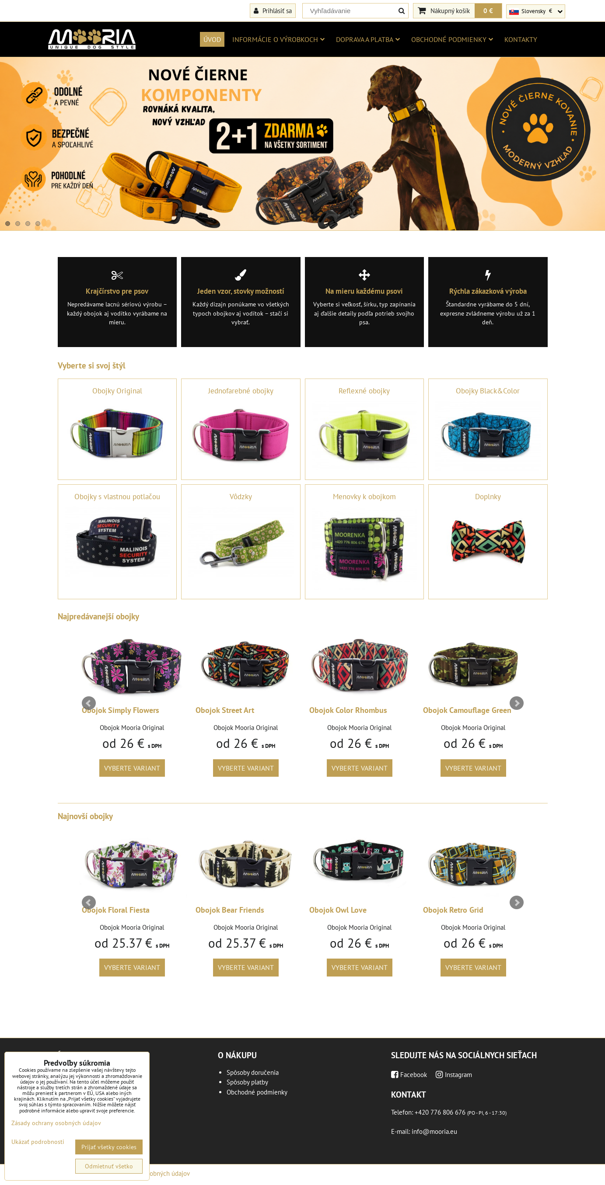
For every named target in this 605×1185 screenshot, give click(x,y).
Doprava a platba (368, 39)
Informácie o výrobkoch (278, 39)
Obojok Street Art (225, 710)
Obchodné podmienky (452, 39)
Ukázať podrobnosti (37, 1142)
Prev (89, 703)
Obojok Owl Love (338, 910)
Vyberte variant (132, 768)
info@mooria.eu (434, 1131)
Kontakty (520, 39)
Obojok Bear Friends (230, 910)
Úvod (212, 39)
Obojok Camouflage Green (467, 710)
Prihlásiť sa (273, 10)
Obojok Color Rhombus (348, 710)
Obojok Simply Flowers (120, 710)
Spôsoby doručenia (253, 1072)
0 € (488, 10)
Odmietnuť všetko (109, 1166)
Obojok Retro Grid (453, 910)
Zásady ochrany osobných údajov (56, 1123)
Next (517, 703)
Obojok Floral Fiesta (116, 910)
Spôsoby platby (247, 1082)
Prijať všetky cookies (108, 1147)
